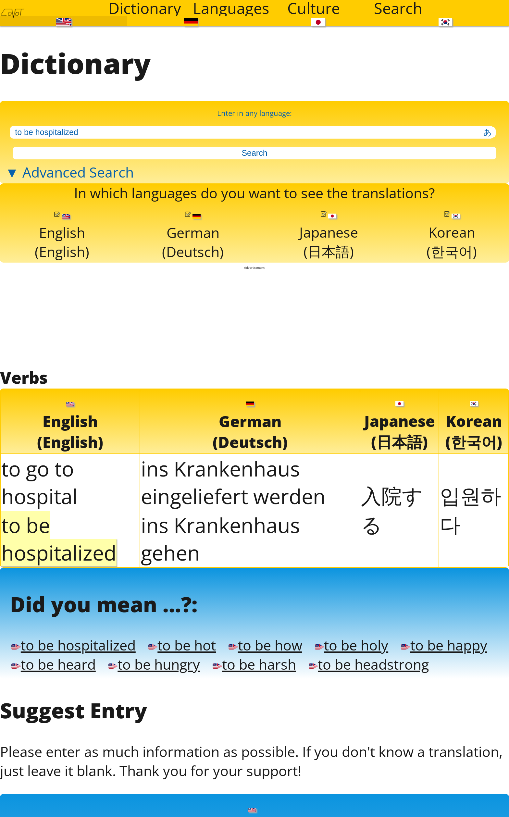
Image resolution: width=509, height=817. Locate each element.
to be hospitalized (90, 733)
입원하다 (470, 577)
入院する (392, 577)
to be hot (227, 733)
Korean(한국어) (452, 291)
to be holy (439, 733)
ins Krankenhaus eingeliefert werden (233, 549)
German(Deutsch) (193, 291)
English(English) (62, 291)
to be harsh (441, 757)
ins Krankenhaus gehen (220, 606)
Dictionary (144, 8)
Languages (231, 8)
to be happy (65, 757)
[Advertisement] (254, 379)
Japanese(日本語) (329, 291)
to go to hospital (39, 549)
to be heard (189, 757)
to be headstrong (96, 782)
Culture (313, 8)
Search (398, 8)
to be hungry (315, 757)
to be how (331, 733)
